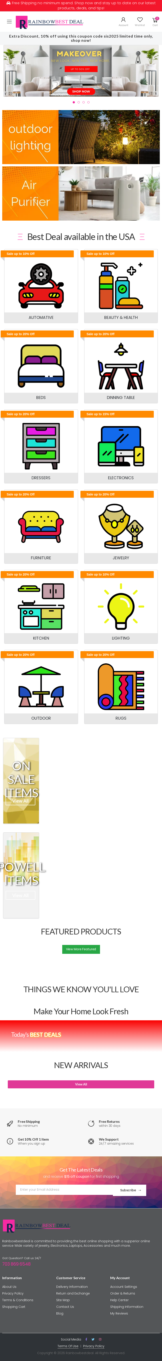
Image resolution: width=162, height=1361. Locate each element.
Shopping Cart (13, 1305)
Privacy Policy (13, 1292)
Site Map (63, 1299)
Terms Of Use (68, 1345)
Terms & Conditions (17, 1299)
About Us (9, 1285)
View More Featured (81, 949)
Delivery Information (72, 1285)
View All (20, 800)
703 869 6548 (16, 1263)
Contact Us (65, 1305)
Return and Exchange (73, 1292)
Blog (59, 1312)
